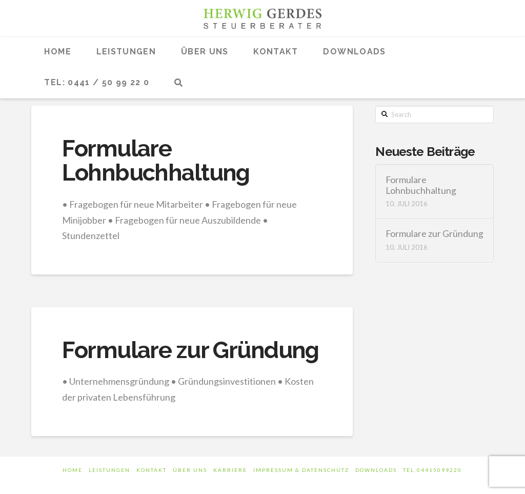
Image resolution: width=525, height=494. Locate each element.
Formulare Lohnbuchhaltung (155, 160)
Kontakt (151, 470)
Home (73, 470)
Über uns (190, 470)
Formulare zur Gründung (190, 350)
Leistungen (109, 470)
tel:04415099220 (432, 470)
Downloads (376, 470)
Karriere (230, 470)
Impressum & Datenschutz (301, 470)
